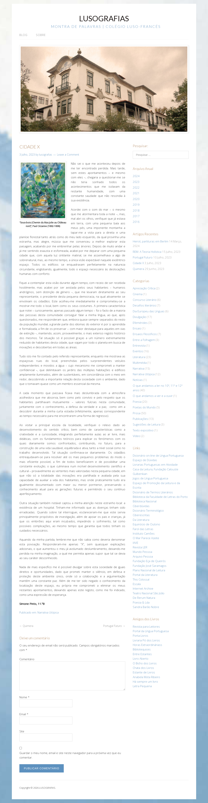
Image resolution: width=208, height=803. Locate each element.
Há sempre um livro (145, 681)
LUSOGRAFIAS (104, 18)
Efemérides (140, 323)
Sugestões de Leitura (146, 424)
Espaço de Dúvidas (145, 460)
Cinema (137, 294)
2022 (136, 187)
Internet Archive (143, 588)
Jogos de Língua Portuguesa (150, 478)
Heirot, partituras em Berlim (150, 241)
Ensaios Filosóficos (145, 334)
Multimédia (140, 362)
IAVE (135, 543)
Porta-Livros (140, 635)
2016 (136, 222)
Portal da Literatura (145, 575)
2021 (136, 193)
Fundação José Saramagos (149, 566)
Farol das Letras (143, 529)
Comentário (26, 659)
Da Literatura (141, 520)
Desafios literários (144, 305)
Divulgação (139, 317)
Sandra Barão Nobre (146, 607)
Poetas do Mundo (144, 407)
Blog (23, 35)
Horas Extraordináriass (147, 645)
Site (21, 731)
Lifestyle (143, 787)
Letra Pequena (142, 686)
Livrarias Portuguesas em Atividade (155, 464)
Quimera (26, 626)
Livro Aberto (140, 658)
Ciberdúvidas (141, 506)
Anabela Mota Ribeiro (146, 677)
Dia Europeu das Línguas (148, 311)
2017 (136, 216)
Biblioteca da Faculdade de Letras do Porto (160, 497)
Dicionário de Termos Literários (153, 492)
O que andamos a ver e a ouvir (153, 396)
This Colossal (141, 579)
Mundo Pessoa (142, 552)
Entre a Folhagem (144, 340)
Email (23, 714)
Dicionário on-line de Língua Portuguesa (158, 455)
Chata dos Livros (143, 668)
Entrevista (139, 345)
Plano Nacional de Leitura (149, 570)
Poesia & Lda (141, 602)
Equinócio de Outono (146, 524)
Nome (24, 697)
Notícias (138, 380)
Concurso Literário (144, 300)
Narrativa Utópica (48, 612)
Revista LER (140, 547)
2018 (136, 210)
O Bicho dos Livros (145, 663)
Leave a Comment (68, 154)
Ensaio (137, 328)
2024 (136, 176)
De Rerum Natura (144, 598)
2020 (136, 199)
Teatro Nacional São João (148, 593)
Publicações (140, 419)
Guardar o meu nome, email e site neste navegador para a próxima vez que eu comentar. (70, 755)
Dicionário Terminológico (148, 510)
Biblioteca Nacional (144, 501)
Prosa (136, 413)
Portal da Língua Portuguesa (151, 631)
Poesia (137, 401)
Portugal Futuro (114, 626)
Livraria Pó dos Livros (146, 640)
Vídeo (136, 436)
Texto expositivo (143, 430)
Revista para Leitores (146, 626)
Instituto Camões (144, 533)
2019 (136, 204)
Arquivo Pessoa (143, 556)
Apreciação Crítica (144, 288)
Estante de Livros (144, 672)
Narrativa (138, 368)
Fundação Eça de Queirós (149, 561)
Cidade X (138, 263)
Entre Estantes (142, 654)
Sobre (41, 35)
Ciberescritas (141, 515)
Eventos (138, 351)
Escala (137, 584)
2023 (136, 182)
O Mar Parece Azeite (146, 538)
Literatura (139, 357)
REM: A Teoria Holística (147, 252)
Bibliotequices (142, 649)
